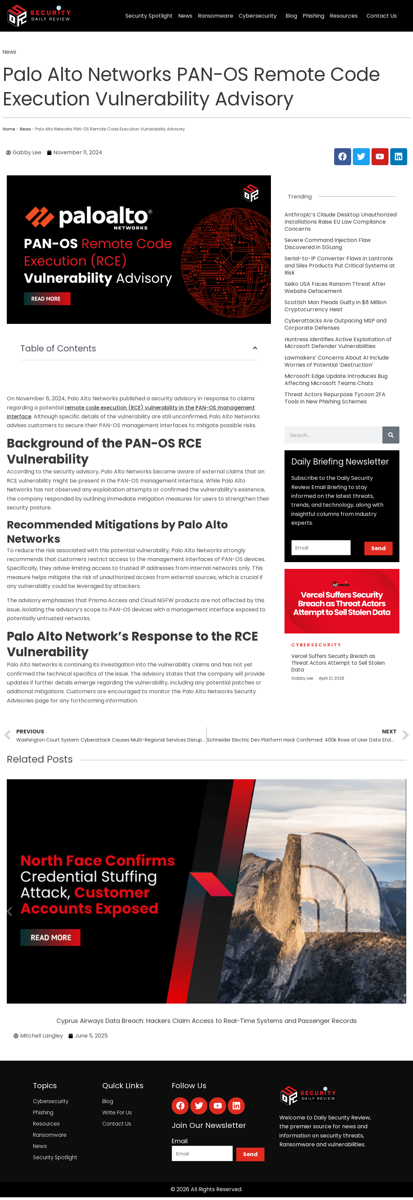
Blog (291, 16)
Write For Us (117, 1113)
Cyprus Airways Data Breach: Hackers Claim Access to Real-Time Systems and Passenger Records (206, 1022)
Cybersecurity (258, 16)
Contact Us (381, 16)
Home (9, 129)
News (185, 16)
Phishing (313, 16)
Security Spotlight (149, 16)
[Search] (390, 435)
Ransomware (215, 16)
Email (180, 1142)
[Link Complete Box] (342, 221)
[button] (9, 912)
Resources (344, 16)
